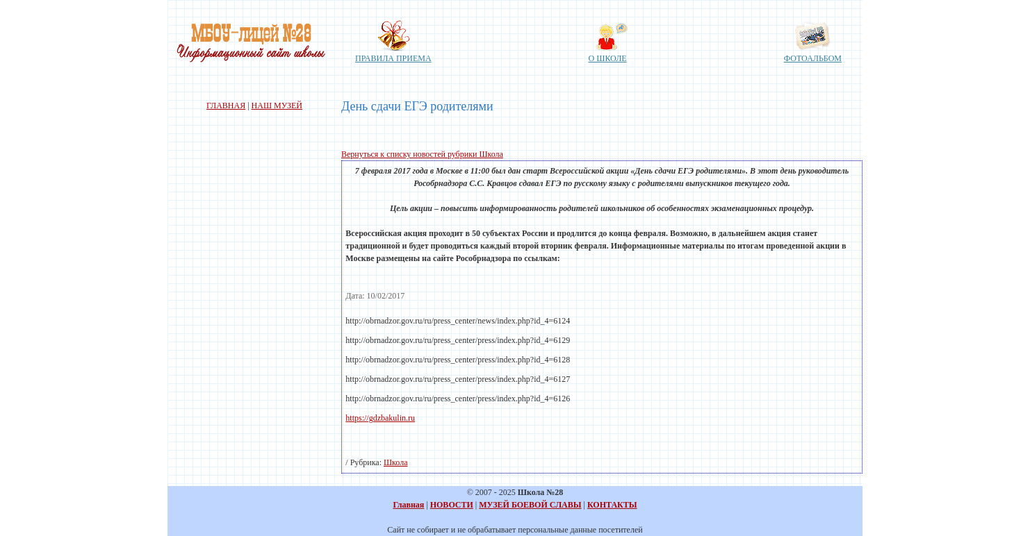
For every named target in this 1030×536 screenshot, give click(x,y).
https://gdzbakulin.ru (380, 418)
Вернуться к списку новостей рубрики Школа (422, 154)
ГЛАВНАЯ (225, 105)
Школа (395, 462)
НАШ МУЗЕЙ (277, 105)
